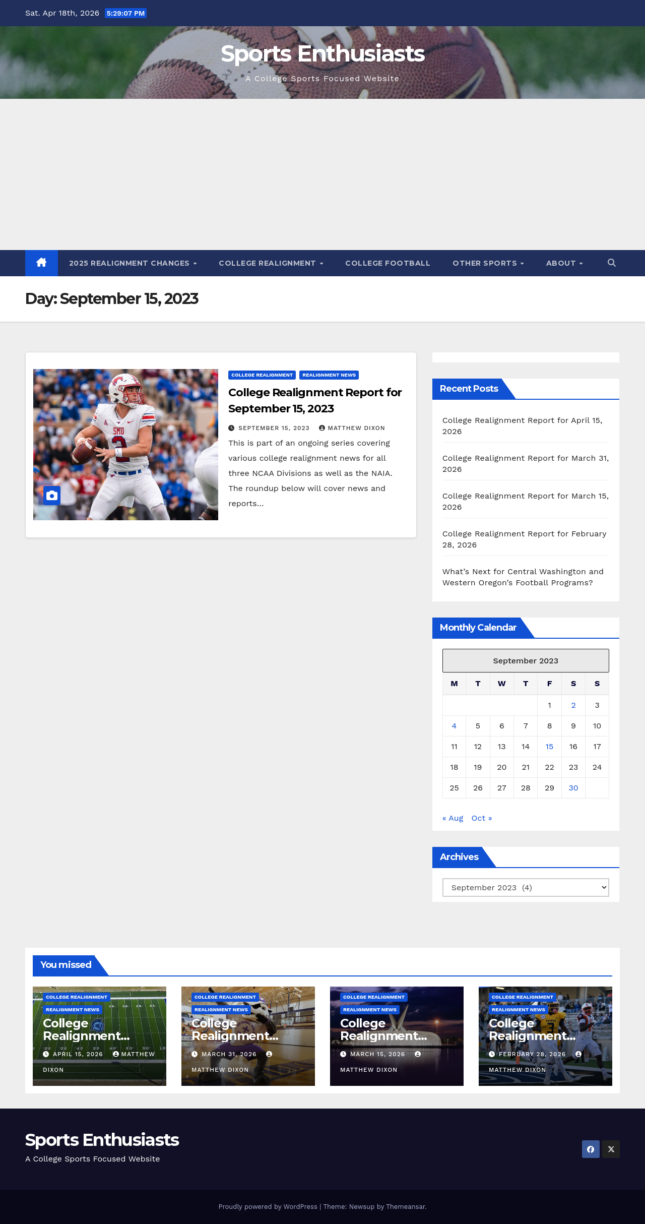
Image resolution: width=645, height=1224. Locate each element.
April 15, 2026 (79, 1054)
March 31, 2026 (230, 1054)
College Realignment (268, 263)
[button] (612, 263)
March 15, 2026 (379, 1054)
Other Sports (486, 263)
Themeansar (405, 1206)
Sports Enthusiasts (322, 53)
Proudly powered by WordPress (268, 1206)
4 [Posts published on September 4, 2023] (454, 725)
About (562, 263)
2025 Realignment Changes (130, 263)
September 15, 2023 (275, 428)
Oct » (482, 818)
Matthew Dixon (352, 428)
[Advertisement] (322, 174)
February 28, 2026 (533, 1054)
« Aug (453, 818)
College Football (387, 263)
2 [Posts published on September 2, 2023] (573, 705)
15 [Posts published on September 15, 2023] (550, 746)
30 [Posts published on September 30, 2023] (573, 787)
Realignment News (329, 375)
